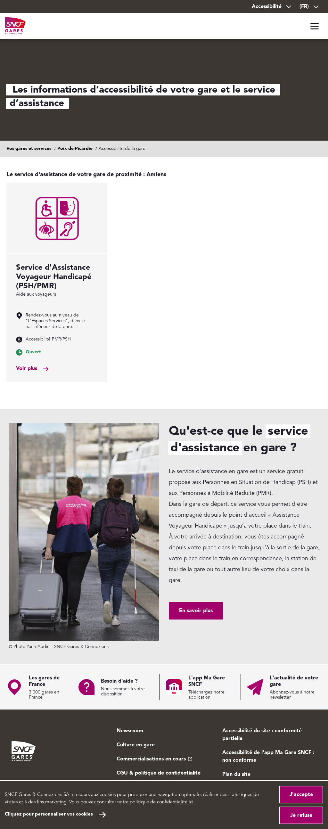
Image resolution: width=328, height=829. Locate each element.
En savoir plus (196, 610)
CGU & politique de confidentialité (159, 773)
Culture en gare (136, 745)
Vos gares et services (28, 148)
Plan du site (236, 774)
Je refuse (301, 815)
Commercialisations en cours (151, 759)
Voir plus (26, 368)
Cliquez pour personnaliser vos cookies (49, 814)
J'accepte (301, 794)
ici (191, 802)
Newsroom (130, 731)
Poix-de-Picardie (75, 148)
